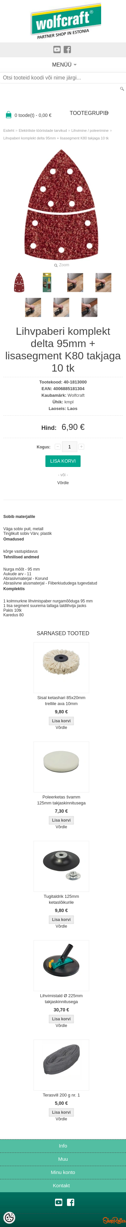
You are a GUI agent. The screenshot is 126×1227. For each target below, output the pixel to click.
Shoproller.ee (114, 1220)
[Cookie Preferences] (9, 1218)
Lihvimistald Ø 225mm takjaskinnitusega (61, 998)
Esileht (8, 130)
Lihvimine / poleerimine (90, 130)
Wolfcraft (76, 395)
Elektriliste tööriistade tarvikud (43, 130)
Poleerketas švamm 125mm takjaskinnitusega (61, 799)
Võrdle (63, 483)
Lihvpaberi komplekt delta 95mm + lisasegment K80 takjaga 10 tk (56, 138)
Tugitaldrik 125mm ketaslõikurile (61, 899)
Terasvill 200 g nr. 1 (61, 1095)
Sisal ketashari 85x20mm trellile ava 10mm (61, 700)
